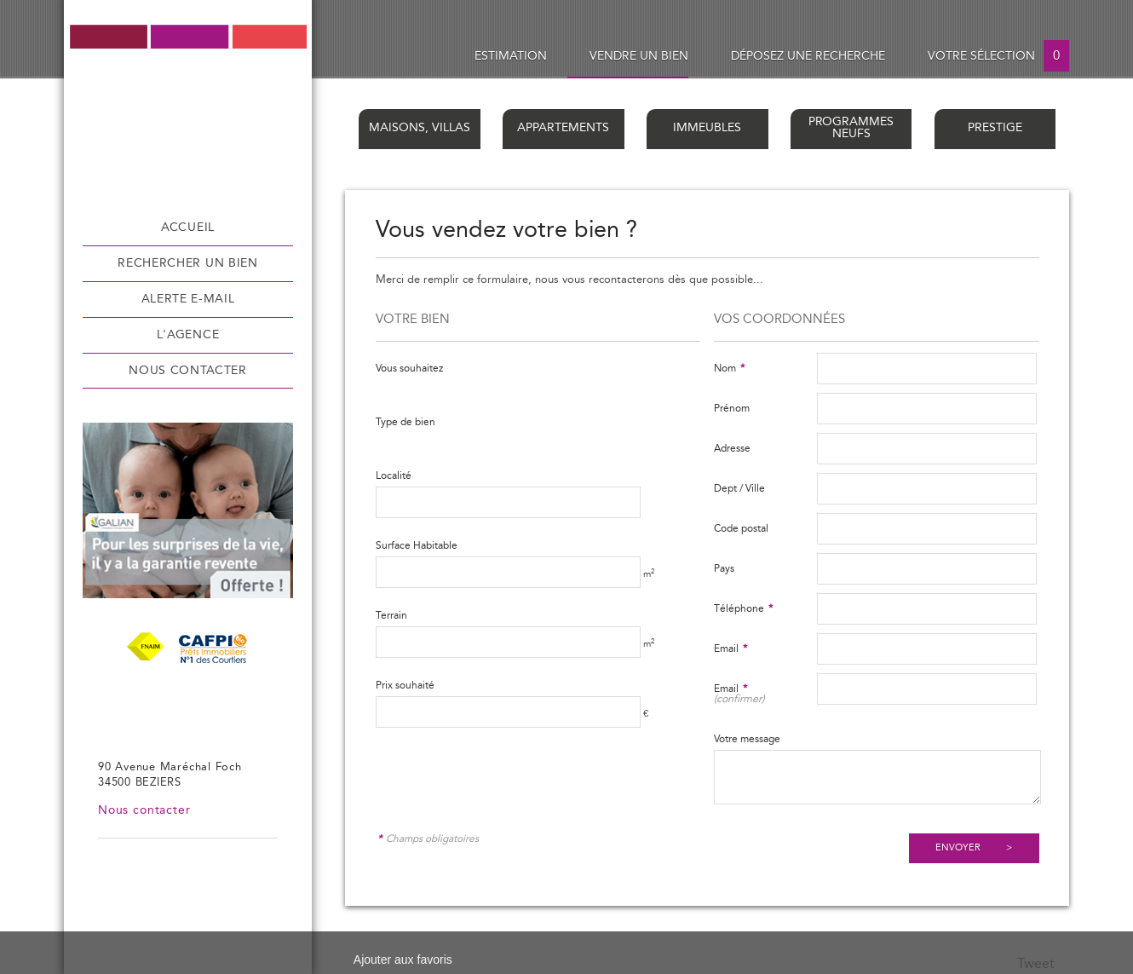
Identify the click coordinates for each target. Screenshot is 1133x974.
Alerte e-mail (188, 299)
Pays (724, 568)
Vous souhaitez (409, 368)
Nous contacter (188, 371)
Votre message (747, 739)
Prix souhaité (405, 685)
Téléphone (743, 608)
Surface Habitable (416, 545)
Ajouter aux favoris (403, 959)
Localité (393, 475)
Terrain (391, 615)
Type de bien (405, 422)
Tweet (1036, 964)
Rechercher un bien (187, 263)
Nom (729, 368)
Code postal (741, 528)
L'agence (188, 335)
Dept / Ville (739, 488)
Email (730, 648)
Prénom (732, 408)
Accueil (188, 227)
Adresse (732, 448)
